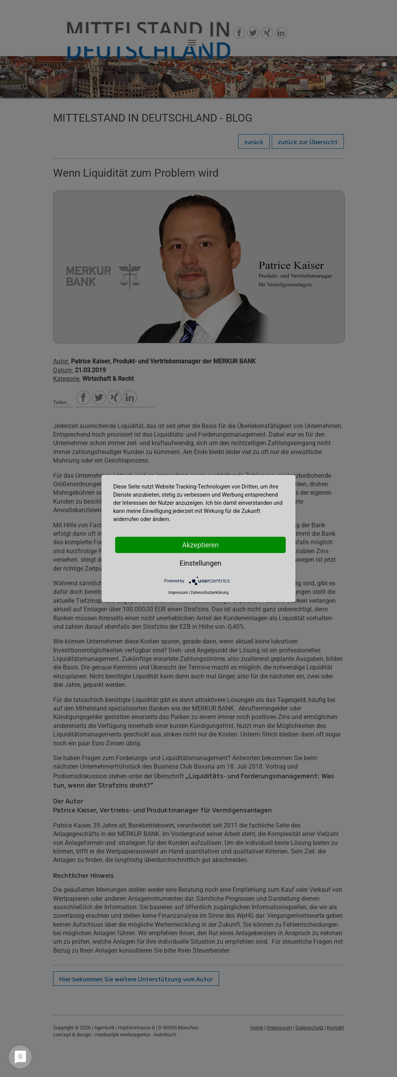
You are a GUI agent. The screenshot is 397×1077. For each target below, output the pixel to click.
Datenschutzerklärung (209, 592)
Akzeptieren (200, 545)
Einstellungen (200, 563)
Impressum (178, 592)
